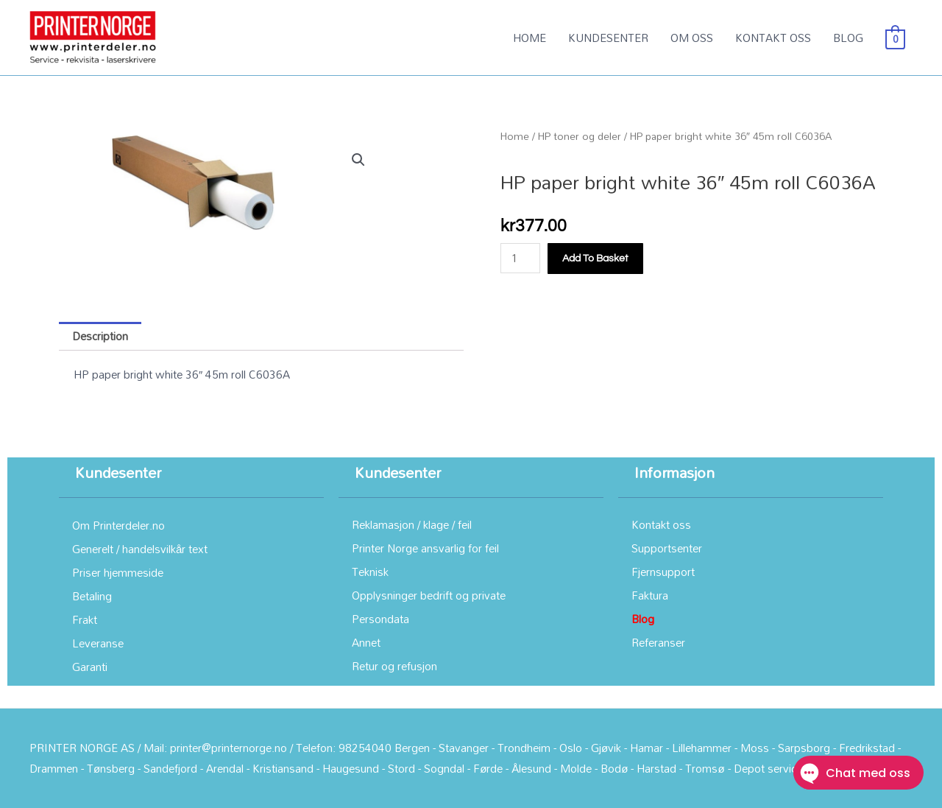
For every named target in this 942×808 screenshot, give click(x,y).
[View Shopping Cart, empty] (895, 38)
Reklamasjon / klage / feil (412, 524)
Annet (366, 642)
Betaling (92, 596)
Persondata (380, 619)
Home (514, 136)
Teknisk (370, 572)
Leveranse (98, 643)
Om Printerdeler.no (118, 525)
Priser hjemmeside (117, 572)
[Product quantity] (520, 258)
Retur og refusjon (394, 666)
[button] (358, 160)
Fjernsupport (663, 572)
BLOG (848, 38)
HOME (529, 38)
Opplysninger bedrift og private (429, 595)
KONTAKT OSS (773, 38)
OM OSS (691, 38)
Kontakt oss (661, 524)
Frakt (84, 619)
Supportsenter (666, 548)
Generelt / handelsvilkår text (140, 549)
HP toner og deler (579, 136)
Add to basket (595, 258)
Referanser (658, 642)
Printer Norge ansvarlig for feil (425, 548)
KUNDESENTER (608, 38)
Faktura (649, 595)
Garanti (89, 667)
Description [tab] (100, 336)
